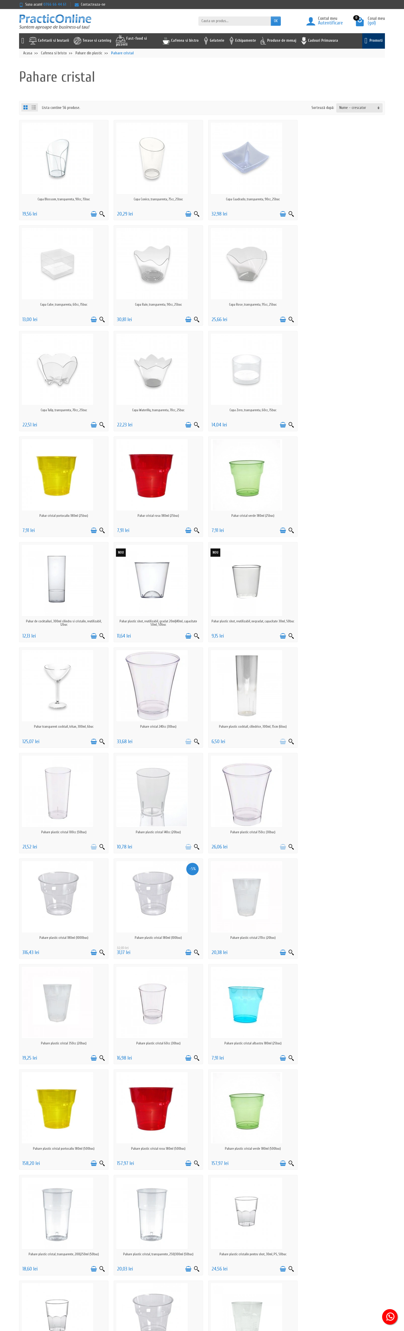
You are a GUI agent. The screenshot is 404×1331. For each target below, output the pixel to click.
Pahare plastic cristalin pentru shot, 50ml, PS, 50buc (155, 1043)
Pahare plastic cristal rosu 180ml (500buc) (63, 937)
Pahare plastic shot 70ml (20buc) (155, 1148)
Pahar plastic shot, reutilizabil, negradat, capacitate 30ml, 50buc (248, 517)
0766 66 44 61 (54, 4)
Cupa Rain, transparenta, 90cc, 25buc (62, 304)
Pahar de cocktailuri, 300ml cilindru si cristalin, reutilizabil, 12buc (63, 517)
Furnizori (200, 1265)
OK (276, 21)
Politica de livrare (130, 1238)
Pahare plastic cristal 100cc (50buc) (248, 621)
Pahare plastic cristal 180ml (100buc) (248, 726)
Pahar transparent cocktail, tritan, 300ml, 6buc (341, 515)
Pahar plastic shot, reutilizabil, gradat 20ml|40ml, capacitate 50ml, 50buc (156, 517)
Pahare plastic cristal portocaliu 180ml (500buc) (341, 832)
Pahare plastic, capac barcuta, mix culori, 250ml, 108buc (248, 1148)
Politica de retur (129, 1245)
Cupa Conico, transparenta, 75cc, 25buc (155, 199)
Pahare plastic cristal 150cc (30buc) (63, 726)
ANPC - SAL (278, 1252)
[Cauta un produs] (234, 21)
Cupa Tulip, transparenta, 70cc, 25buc (248, 304)
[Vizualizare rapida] (100, 214)
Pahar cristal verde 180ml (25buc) (341, 410)
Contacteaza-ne (90, 4)
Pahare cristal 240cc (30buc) (63, 621)
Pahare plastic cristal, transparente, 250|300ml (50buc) (341, 937)
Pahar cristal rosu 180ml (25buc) (248, 410)
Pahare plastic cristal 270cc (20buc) (341, 726)
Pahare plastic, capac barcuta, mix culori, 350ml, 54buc (341, 1148)
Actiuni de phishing (131, 1272)
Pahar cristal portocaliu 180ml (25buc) (155, 410)
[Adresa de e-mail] (190, 1299)
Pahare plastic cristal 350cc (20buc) (63, 832)
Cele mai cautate (206, 1252)
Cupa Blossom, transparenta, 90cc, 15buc (63, 199)
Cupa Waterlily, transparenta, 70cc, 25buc (341, 304)
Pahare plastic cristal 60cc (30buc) (155, 832)
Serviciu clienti (280, 1238)
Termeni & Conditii (131, 1265)
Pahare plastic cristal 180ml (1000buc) (155, 726)
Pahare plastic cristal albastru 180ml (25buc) (248, 832)
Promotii (200, 1238)
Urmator (375, 1180)
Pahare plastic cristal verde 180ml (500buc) (156, 937)
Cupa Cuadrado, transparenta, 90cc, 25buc (248, 199)
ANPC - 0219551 (281, 1245)
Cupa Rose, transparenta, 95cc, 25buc (156, 304)
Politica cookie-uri (130, 1259)
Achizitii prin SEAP (207, 1272)
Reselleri (200, 1259)
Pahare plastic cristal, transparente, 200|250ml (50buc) (248, 937)
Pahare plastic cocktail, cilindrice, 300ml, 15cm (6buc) (156, 621)
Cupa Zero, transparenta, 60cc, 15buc (62, 410)
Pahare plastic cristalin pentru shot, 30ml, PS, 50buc (62, 1043)
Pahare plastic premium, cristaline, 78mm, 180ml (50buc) (248, 1043)
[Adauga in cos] (92, 214)
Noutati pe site (205, 1245)
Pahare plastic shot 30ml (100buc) (341, 1043)
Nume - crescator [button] (352, 108)
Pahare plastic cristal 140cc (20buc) (341, 621)
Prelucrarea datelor (131, 1252)
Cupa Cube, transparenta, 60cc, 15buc (341, 199)
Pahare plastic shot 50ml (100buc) (63, 1148)
